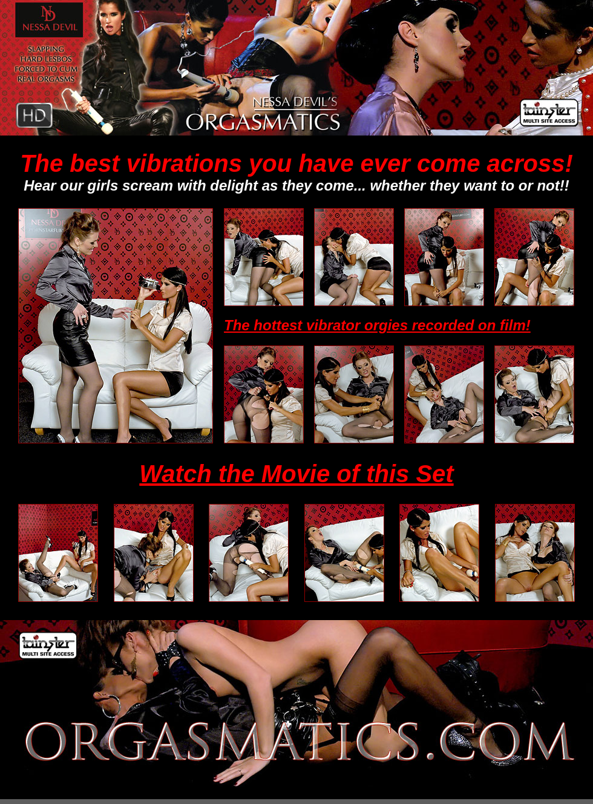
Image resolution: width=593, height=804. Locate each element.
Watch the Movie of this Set (296, 473)
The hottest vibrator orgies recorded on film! (377, 325)
